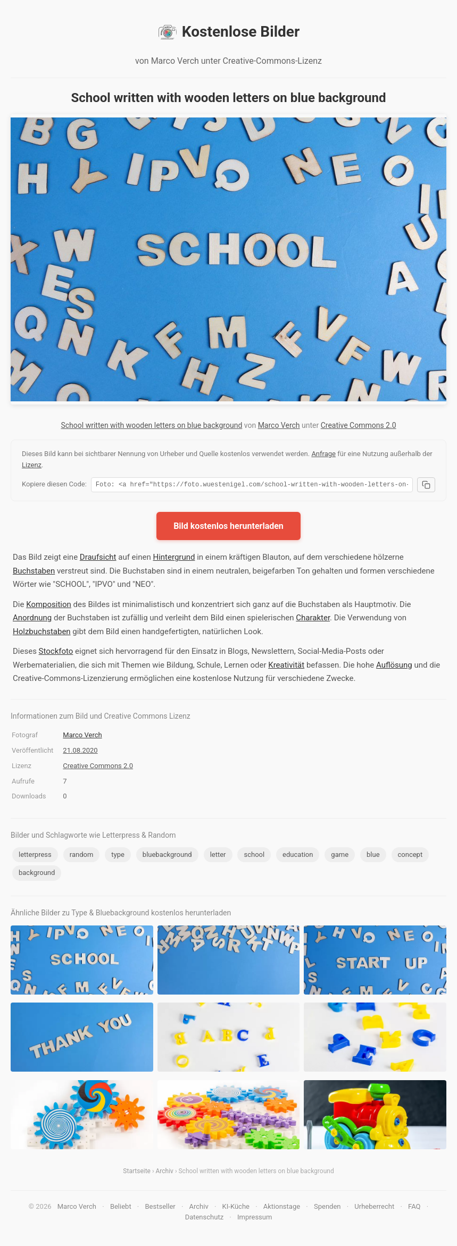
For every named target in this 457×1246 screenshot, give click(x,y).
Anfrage (323, 454)
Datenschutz (204, 1219)
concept (410, 856)
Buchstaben (34, 572)
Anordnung (32, 619)
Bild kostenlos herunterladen (228, 528)
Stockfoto (56, 653)
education (297, 856)
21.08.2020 (80, 752)
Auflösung (394, 666)
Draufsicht (98, 558)
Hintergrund (174, 558)
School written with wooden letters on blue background (151, 425)
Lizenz (31, 465)
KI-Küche (236, 1208)
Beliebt (120, 1208)
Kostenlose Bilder (228, 31)
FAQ (414, 1208)
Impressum (254, 1219)
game (339, 856)
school (254, 856)
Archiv (164, 1172)
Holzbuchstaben (42, 633)
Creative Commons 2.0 (358, 425)
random (82, 856)
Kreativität (286, 666)
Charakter (313, 619)
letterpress (35, 856)
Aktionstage (281, 1208)
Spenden (327, 1208)
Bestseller (160, 1208)
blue (373, 856)
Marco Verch (279, 425)
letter (218, 856)
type (117, 856)
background (37, 874)
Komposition (48, 606)
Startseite (137, 1172)
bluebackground (167, 856)
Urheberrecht (374, 1208)
